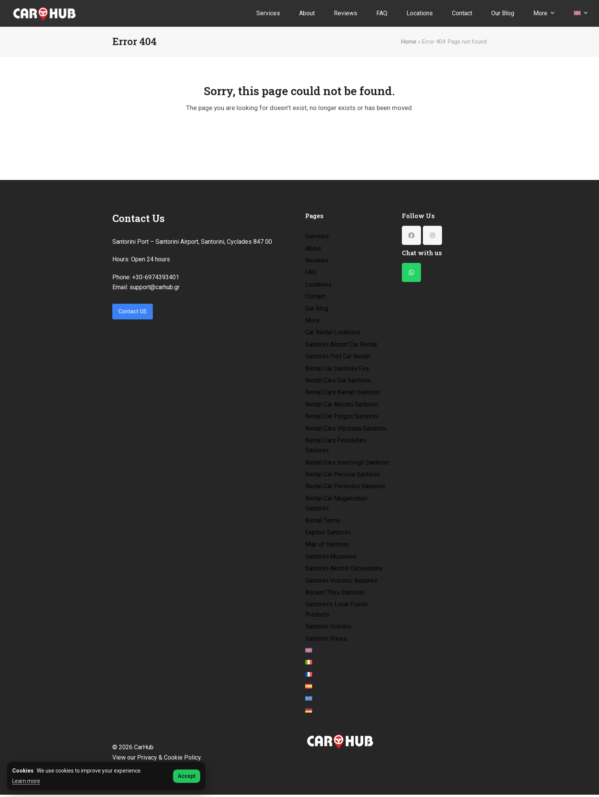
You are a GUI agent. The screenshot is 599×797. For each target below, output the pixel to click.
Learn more (26, 781)
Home (408, 41)
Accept (187, 776)
